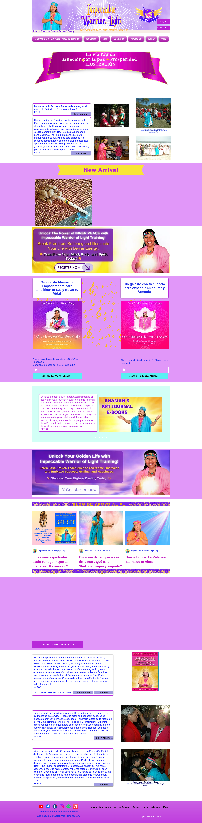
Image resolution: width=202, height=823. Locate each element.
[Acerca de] (163, 28)
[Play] (36, 369)
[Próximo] (166, 413)
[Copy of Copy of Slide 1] (96, 437)
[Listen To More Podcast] (57, 644)
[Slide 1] (102, 437)
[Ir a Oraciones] (83, 692)
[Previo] (36, 413)
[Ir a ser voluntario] (103, 738)
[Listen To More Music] (57, 376)
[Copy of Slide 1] (99, 437)
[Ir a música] (81, 114)
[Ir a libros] (81, 153)
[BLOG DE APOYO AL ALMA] (101, 504)
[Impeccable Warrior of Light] (48, 806)
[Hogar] (163, 21)
